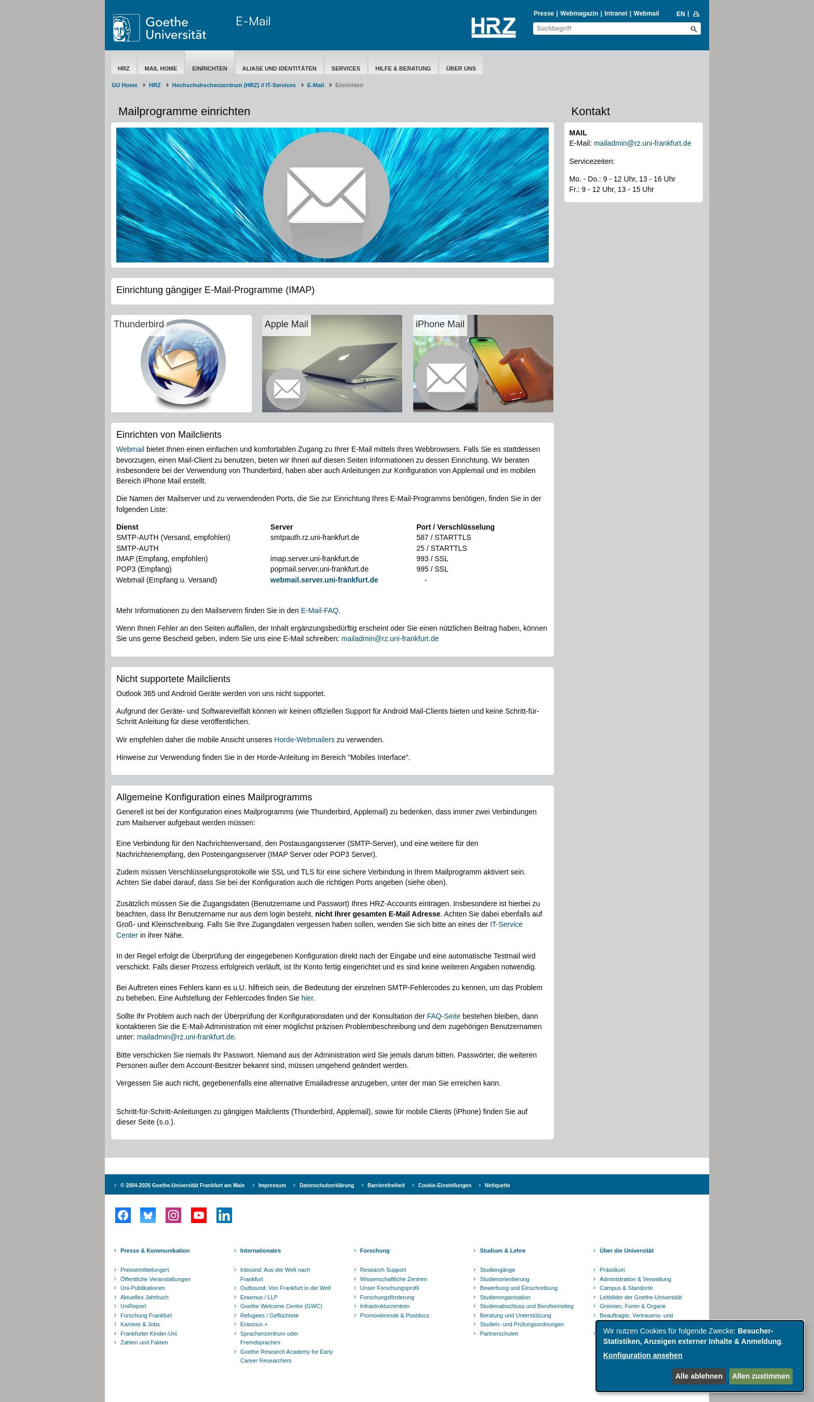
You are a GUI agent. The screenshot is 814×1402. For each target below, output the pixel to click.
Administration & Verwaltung (635, 1279)
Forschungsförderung (387, 1297)
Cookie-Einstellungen (444, 1185)
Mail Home (161, 68)
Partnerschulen (499, 1333)
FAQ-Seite (444, 1016)
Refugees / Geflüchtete (269, 1315)
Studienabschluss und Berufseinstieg (526, 1306)
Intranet (615, 13)
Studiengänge (497, 1270)
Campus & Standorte (626, 1288)
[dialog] (700, 1356)
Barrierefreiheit (386, 1185)
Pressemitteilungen (144, 1270)
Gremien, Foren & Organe (633, 1306)
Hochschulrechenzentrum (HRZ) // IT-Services (234, 85)
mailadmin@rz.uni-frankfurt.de (390, 638)
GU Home (125, 85)
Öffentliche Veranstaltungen (155, 1279)
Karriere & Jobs (140, 1324)
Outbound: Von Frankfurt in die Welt (285, 1288)
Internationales (260, 1250)
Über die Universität (627, 1250)
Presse (544, 13)
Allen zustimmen (761, 1376)
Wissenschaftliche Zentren (393, 1279)
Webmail (646, 13)
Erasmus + (254, 1324)
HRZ (124, 68)
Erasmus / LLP (259, 1297)
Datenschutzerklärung (327, 1185)
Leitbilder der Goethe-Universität (641, 1297)
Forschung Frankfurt (146, 1315)
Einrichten (209, 68)
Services (346, 68)
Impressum (272, 1185)
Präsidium (612, 1270)
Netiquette (497, 1185)
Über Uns (461, 68)
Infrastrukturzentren (385, 1306)
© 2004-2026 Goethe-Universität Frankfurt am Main (182, 1185)
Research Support (383, 1270)
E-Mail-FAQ (319, 610)
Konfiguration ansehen (642, 1355)
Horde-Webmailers (304, 739)
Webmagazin (579, 13)
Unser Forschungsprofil (389, 1288)
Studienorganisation (505, 1297)
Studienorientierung (504, 1279)
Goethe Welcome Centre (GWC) (281, 1306)
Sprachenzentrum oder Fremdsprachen (269, 1338)
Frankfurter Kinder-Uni (148, 1333)
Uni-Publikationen (142, 1288)
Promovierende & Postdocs (394, 1315)
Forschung (375, 1250)
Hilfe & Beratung (403, 68)
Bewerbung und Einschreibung (519, 1288)
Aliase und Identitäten (279, 68)
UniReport (133, 1306)
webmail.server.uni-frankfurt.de (324, 580)
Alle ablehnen (699, 1376)
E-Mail (253, 21)
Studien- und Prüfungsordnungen (522, 1324)
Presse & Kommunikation (154, 1250)
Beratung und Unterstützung (515, 1315)
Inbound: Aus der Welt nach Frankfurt (275, 1274)
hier (307, 998)
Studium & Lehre (502, 1250)
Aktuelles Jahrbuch (144, 1297)
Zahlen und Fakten (144, 1342)
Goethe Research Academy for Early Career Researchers (286, 1356)
